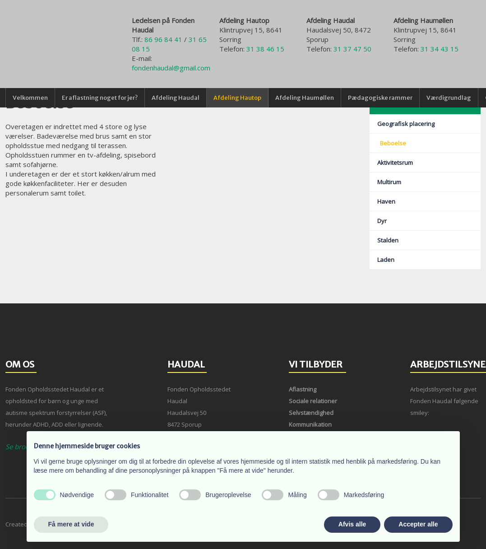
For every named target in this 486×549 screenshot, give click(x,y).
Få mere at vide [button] (71, 524)
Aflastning (302, 389)
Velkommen (30, 98)
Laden (385, 260)
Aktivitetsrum (395, 162)
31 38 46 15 (265, 48)
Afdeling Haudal (175, 98)
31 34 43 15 (439, 48)
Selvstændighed (311, 413)
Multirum (389, 182)
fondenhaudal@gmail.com (171, 67)
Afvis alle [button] (352, 524)
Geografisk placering (406, 124)
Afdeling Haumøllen (304, 98)
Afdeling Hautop (237, 98)
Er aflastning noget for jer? (100, 98)
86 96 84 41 (163, 39)
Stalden (387, 240)
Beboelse (393, 143)
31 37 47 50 (352, 48)
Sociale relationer (313, 401)
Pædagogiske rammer (380, 98)
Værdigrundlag (448, 98)
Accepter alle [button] (418, 524)
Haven (386, 201)
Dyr (382, 221)
